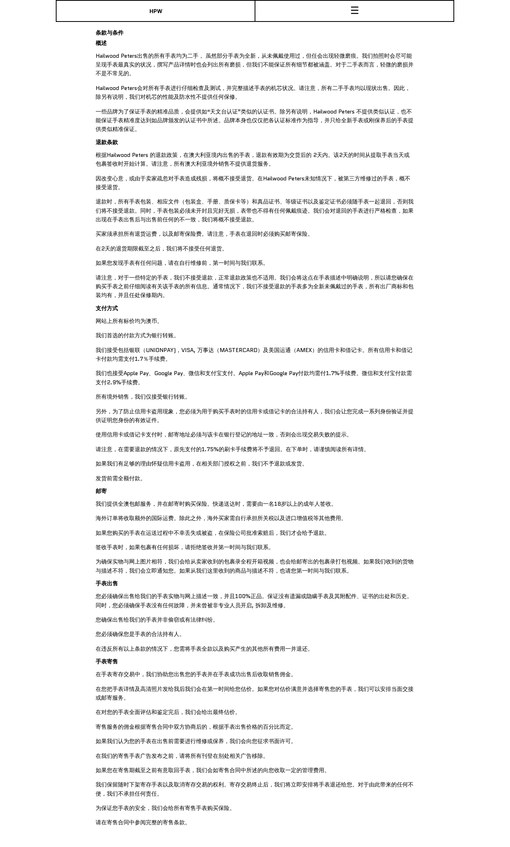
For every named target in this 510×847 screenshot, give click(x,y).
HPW (155, 11)
